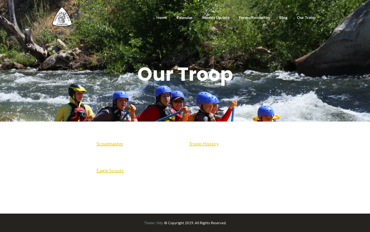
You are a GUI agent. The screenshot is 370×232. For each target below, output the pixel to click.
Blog (283, 17)
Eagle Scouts (110, 170)
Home (161, 17)
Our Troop (306, 17)
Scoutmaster (110, 143)
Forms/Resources (254, 17)
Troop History (204, 143)
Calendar (185, 17)
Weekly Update (216, 17)
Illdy (159, 223)
